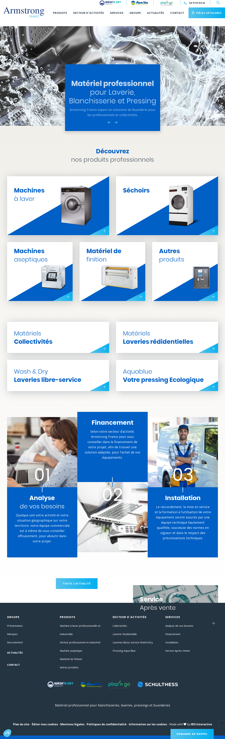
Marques (12, 634)
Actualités (155, 13)
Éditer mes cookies (45, 724)
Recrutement (15, 642)
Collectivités (120, 625)
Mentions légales (72, 724)
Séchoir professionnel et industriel (80, 642)
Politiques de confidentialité (106, 724)
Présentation (15, 625)
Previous (109, 122)
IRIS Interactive (201, 724)
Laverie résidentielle (125, 634)
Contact (177, 13)
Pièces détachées (209, 13)
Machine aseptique (71, 650)
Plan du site (21, 724)
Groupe (135, 13)
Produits (60, 13)
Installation (171, 642)
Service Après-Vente (177, 650)
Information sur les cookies (148, 724)
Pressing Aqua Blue (124, 650)
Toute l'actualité (77, 583)
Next (116, 122)
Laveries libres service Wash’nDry (133, 642)
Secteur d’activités (88, 13)
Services (116, 13)
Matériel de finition (71, 659)
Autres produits (69, 667)
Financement (172, 634)
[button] (7, 733)
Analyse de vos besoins (179, 625)
